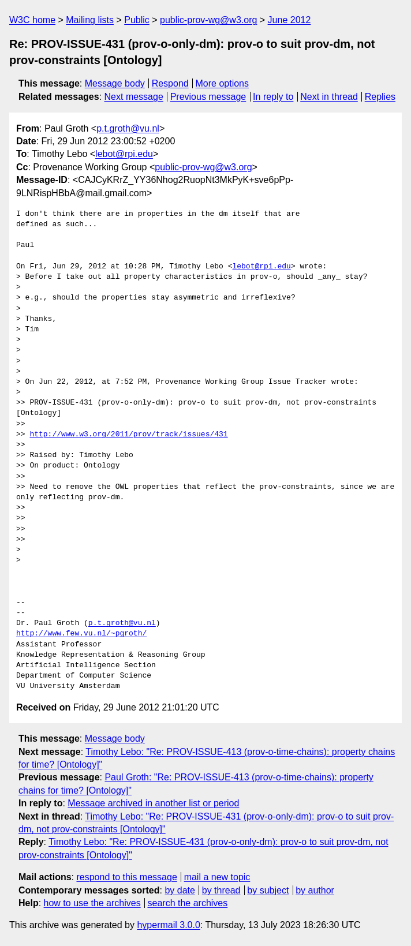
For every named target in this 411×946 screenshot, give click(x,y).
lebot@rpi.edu (124, 154)
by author (315, 890)
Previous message (208, 97)
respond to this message (126, 877)
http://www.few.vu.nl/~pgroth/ (81, 634)
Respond (170, 83)
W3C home (32, 20)
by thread (221, 890)
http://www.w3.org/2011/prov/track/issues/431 (128, 434)
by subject (268, 890)
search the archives (188, 903)
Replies (380, 97)
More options (222, 83)
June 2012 (289, 20)
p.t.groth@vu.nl (127, 128)
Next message (133, 97)
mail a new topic (217, 877)
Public (137, 20)
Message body (115, 83)
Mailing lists (90, 20)
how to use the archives (92, 903)
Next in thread (329, 97)
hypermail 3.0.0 (168, 925)
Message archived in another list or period (153, 803)
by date (180, 890)
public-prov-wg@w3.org (208, 20)
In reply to (273, 97)
